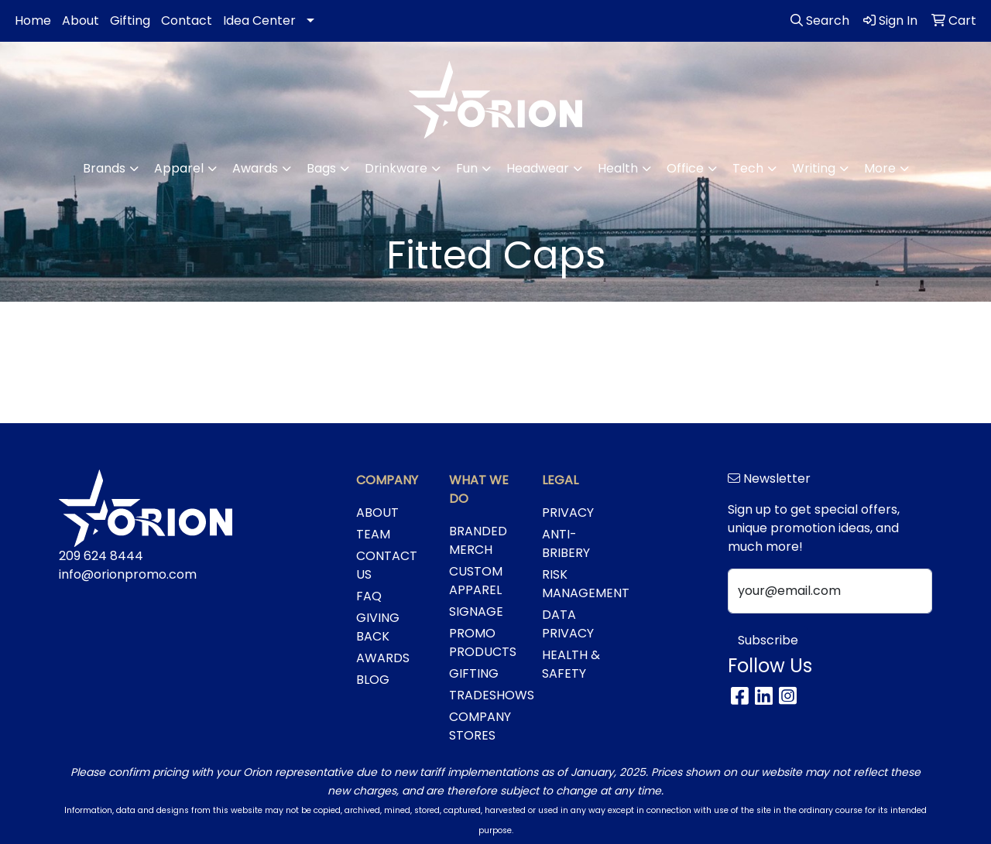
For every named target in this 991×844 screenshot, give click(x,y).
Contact (186, 20)
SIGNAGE (476, 611)
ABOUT (377, 512)
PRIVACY (568, 512)
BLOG (372, 680)
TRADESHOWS (486, 695)
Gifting (130, 20)
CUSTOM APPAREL (475, 580)
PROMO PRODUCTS (482, 642)
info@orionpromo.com (128, 574)
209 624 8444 (101, 556)
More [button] (880, 168)
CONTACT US (386, 565)
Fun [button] (467, 168)
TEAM (373, 534)
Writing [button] (813, 168)
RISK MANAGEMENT (579, 584)
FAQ (369, 596)
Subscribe (768, 640)
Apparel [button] (179, 168)
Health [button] (618, 168)
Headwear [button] (537, 168)
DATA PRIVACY (568, 624)
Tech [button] (747, 168)
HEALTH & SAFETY (571, 664)
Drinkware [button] (396, 168)
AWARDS (383, 658)
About (80, 20)
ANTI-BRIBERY (566, 543)
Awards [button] (255, 168)
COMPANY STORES (480, 726)
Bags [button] (321, 168)
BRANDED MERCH (478, 540)
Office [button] (685, 168)
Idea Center (259, 20)
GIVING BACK (377, 627)
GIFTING (474, 673)
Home (33, 20)
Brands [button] (104, 168)
